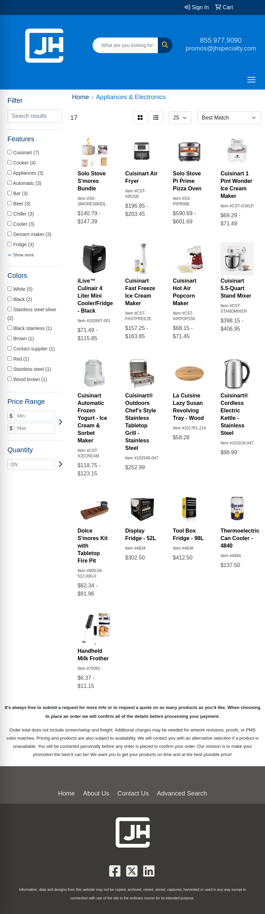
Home (66, 793)
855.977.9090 (221, 40)
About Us (96, 793)
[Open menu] (251, 79)
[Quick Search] (126, 45)
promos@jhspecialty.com (221, 48)
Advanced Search (182, 793)
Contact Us (133, 793)
